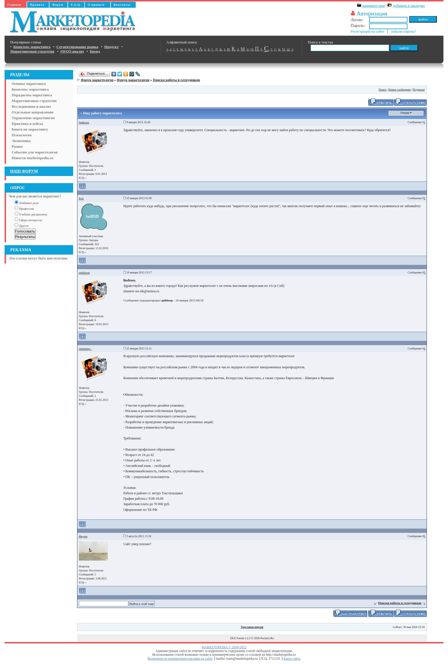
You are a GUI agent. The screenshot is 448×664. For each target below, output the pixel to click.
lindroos (84, 122)
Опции (406, 112)
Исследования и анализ (31, 106)
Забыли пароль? (403, 31)
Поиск (382, 89)
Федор (83, 536)
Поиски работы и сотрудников (176, 80)
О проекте (96, 4)
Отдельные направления (32, 112)
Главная (14, 4)
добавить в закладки (409, 5)
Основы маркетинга (29, 83)
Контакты (122, 4)
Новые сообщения (399, 89)
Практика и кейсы (27, 123)
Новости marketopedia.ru (32, 158)
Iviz (81, 198)
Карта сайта (291, 659)
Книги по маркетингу (30, 129)
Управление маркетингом (33, 118)
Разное (17, 146)
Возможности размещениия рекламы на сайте (180, 659)
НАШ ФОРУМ (24, 171)
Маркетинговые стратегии (34, 101)
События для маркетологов (35, 152)
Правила (37, 4)
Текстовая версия (252, 627)
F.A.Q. (76, 4)
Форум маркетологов (97, 80)
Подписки (419, 89)
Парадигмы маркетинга (32, 95)
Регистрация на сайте (367, 31)
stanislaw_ (85, 348)
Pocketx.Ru (267, 638)
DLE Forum (237, 638)
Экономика (21, 141)
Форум (57, 4)
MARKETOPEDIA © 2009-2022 (224, 647)
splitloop (84, 272)
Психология (22, 135)
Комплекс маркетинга (30, 89)
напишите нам (373, 5)
